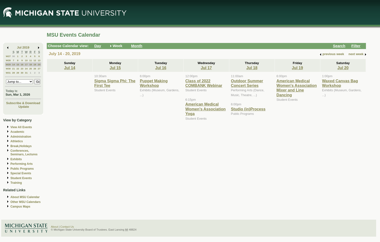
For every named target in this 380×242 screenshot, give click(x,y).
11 (30, 60)
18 (30, 64)
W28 (8, 60)
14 (13, 64)
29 (17, 72)
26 (34, 68)
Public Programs (22, 168)
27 (39, 68)
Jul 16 (160, 68)
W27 (8, 56)
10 (26, 60)
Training (16, 182)
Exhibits (16, 159)
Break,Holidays (21, 146)
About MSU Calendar (25, 197)
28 (13, 72)
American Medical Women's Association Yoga (205, 109)
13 (39, 60)
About (54, 226)
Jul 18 (251, 68)
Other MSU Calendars (25, 202)
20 (39, 64)
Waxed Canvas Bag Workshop (340, 83)
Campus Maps (20, 206)
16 (22, 64)
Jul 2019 (23, 47)
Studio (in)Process (248, 109)
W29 (8, 64)
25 (30, 68)
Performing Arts (21, 164)
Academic (17, 132)
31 (26, 72)
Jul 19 (297, 68)
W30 (8, 68)
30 (13, 56)
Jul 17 (206, 68)
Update (23, 106)
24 (26, 68)
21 (13, 68)
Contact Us (67, 226)
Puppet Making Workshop (154, 83)
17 (26, 64)
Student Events (21, 178)
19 (34, 64)
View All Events (21, 127)
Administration (20, 136)
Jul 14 (69, 68)
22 (17, 68)
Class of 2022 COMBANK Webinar (203, 83)
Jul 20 (342, 68)
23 (22, 68)
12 (34, 60)
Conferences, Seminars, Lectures (24, 152)
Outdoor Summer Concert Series (247, 83)
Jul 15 (115, 68)
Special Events (20, 173)
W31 (8, 72)
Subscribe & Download (23, 103)
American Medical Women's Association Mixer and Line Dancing (297, 88)
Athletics (16, 141)
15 (17, 64)
